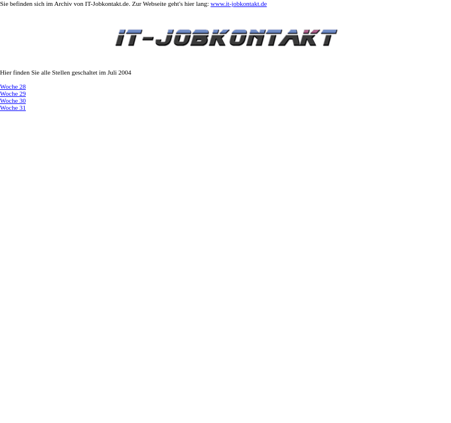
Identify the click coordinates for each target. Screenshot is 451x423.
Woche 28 (13, 86)
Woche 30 (13, 100)
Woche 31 (13, 107)
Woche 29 (13, 93)
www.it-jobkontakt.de (239, 3)
